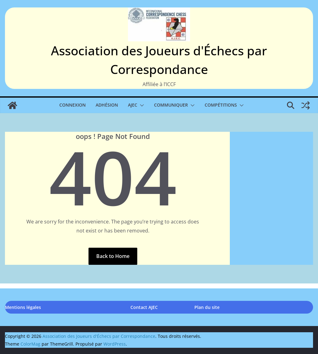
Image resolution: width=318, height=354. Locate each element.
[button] (140, 105)
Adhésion (107, 105)
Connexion (72, 105)
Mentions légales (23, 307)
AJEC (132, 105)
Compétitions (221, 105)
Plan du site (207, 307)
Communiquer (171, 105)
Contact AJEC (144, 307)
